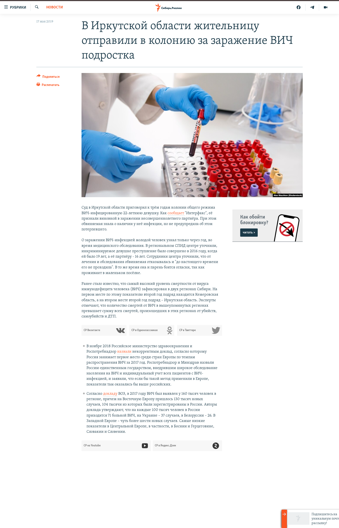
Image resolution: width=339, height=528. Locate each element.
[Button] (48, 77)
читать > (249, 232)
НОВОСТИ (54, 7)
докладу (110, 394)
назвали (124, 352)
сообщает (176, 213)
